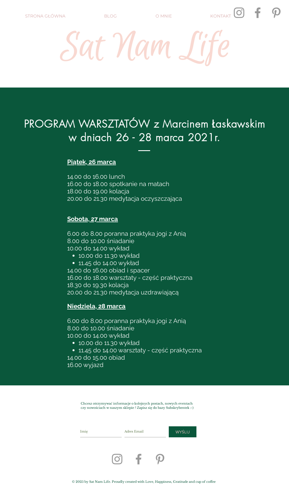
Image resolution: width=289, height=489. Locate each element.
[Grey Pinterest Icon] (276, 13)
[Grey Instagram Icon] (239, 13)
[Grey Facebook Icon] (258, 13)
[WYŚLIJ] (182, 431)
